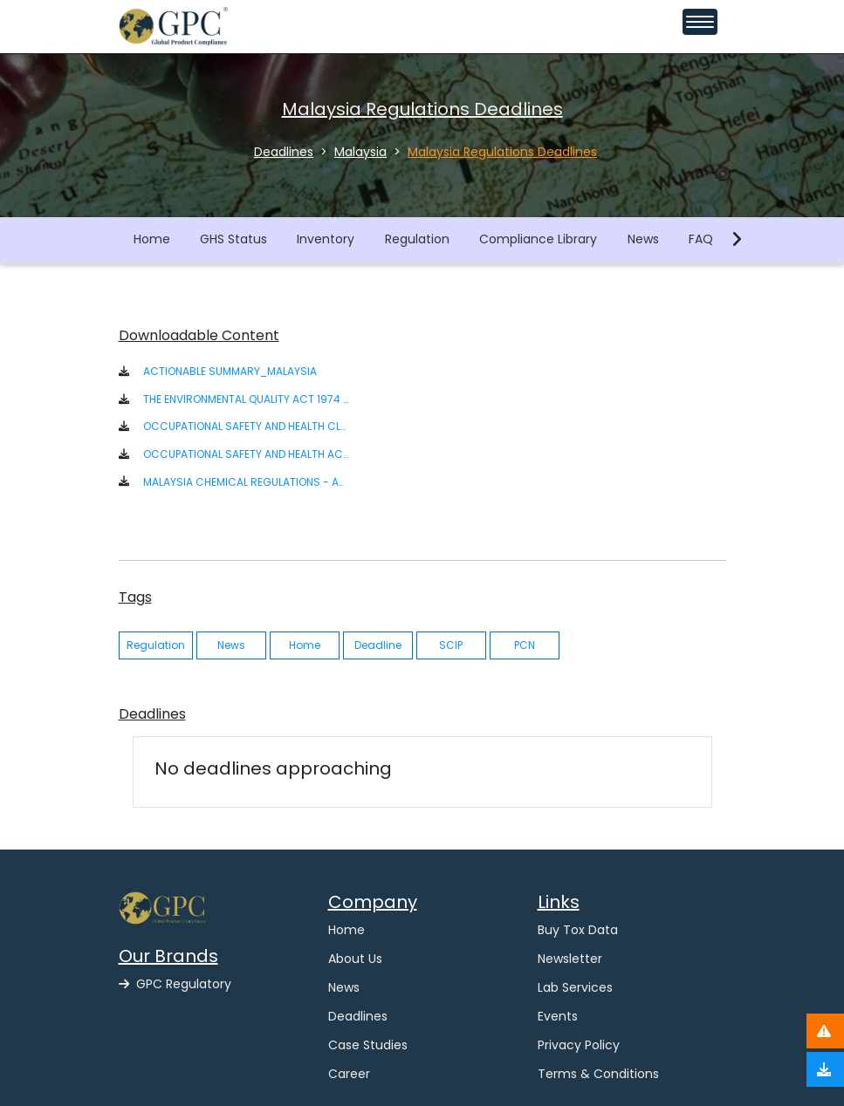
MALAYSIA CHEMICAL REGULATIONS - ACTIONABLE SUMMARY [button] (245, 481)
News (643, 239)
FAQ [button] (701, 239)
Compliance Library (538, 239)
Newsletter (570, 958)
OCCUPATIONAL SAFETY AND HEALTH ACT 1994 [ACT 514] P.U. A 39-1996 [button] (245, 454)
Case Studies (368, 1045)
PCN (524, 645)
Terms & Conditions (598, 1073)
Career (349, 1073)
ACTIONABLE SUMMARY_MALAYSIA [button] (230, 371)
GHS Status (233, 239)
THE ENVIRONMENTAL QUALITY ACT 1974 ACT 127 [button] (245, 399)
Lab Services (575, 987)
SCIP (451, 645)
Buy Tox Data (578, 930)
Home (152, 239)
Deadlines (358, 1016)
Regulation (417, 239)
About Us (355, 958)
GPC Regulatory (175, 984)
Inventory (325, 239)
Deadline (377, 645)
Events (558, 1016)
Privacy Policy (579, 1045)
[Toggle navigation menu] (700, 22)
